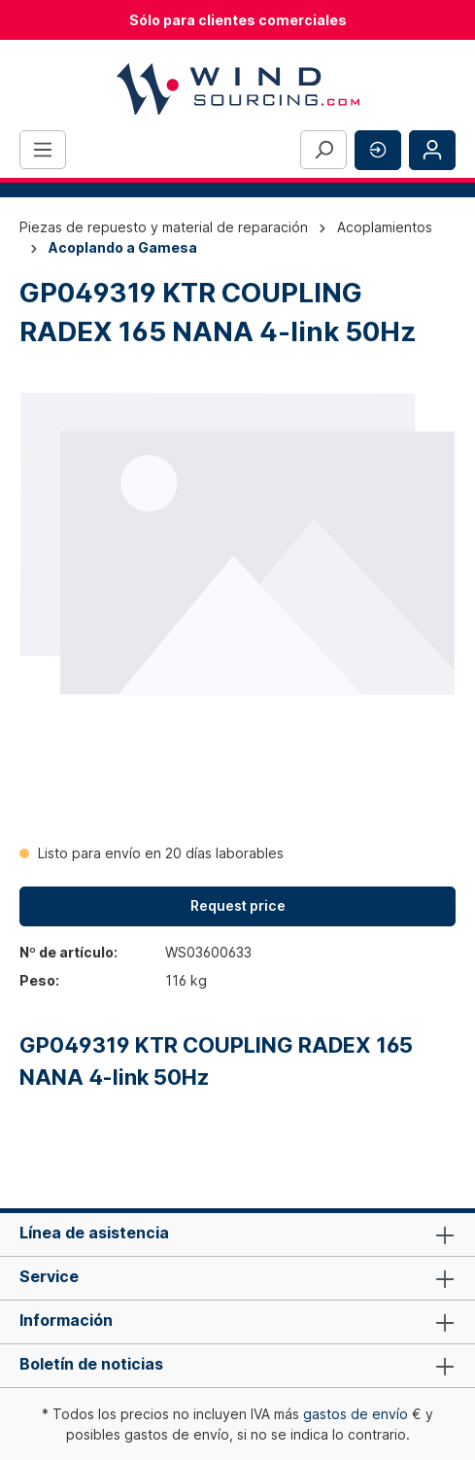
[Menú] (42, 149)
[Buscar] (323, 149)
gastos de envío (355, 1414)
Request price (238, 905)
